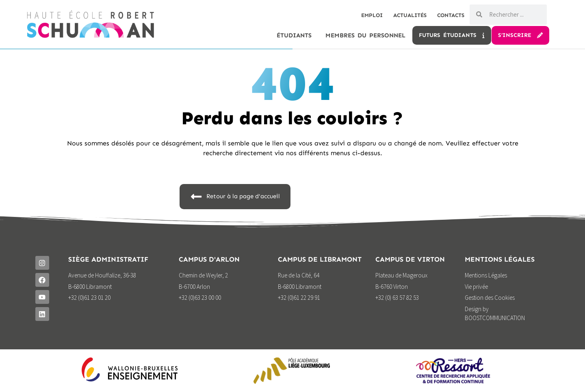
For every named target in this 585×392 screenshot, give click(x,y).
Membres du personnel (365, 35)
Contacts (449, 15)
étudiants (294, 35)
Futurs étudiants (451, 35)
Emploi (362, 15)
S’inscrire (520, 35)
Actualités (404, 15)
